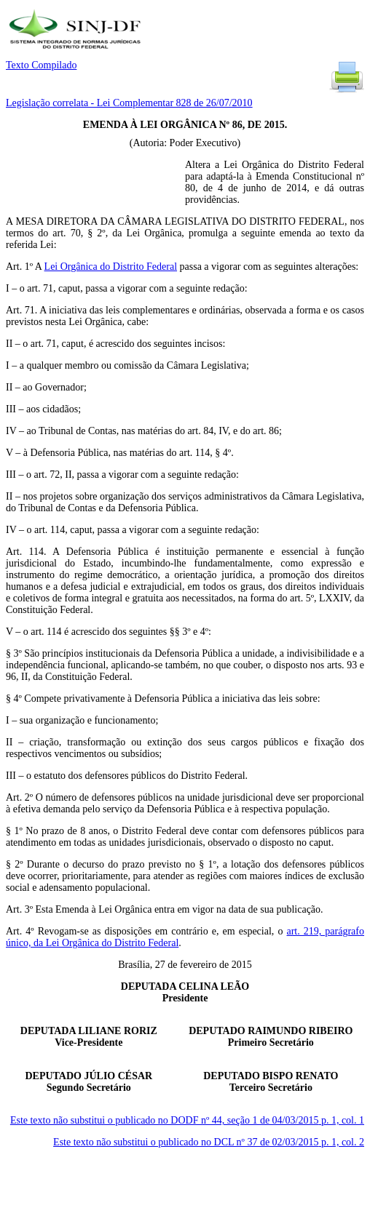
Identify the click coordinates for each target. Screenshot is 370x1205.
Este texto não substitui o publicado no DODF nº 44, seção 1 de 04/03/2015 (187, 1120)
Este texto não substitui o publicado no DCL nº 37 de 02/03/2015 (208, 1142)
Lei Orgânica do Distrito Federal (110, 266)
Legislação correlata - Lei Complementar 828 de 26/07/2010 (129, 102)
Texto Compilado (41, 65)
